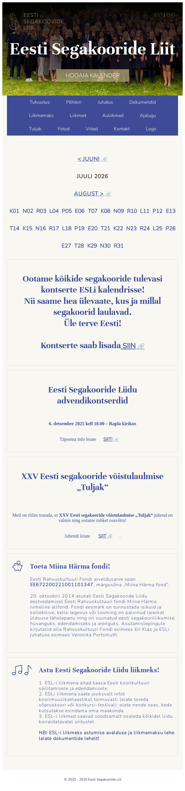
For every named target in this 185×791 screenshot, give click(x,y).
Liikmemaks (41, 115)
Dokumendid (142, 102)
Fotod (64, 129)
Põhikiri (73, 102)
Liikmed (78, 115)
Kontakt (122, 129)
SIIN (128, 346)
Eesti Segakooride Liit (92, 48)
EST (159, 15)
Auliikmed (113, 115)
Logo (151, 129)
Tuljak (35, 129)
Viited (92, 129)
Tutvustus (40, 102)
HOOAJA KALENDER (93, 75)
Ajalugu (148, 115)
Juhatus (105, 102)
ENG (171, 15)
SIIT (102, 536)
